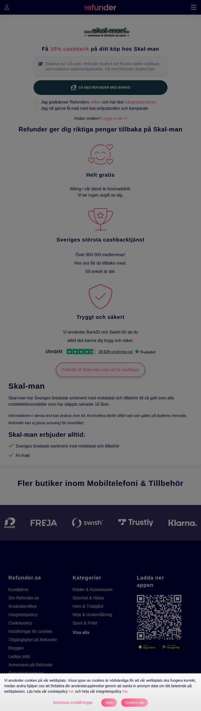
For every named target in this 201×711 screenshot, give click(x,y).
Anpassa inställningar (73, 702)
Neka (109, 702)
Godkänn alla (134, 702)
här (71, 691)
